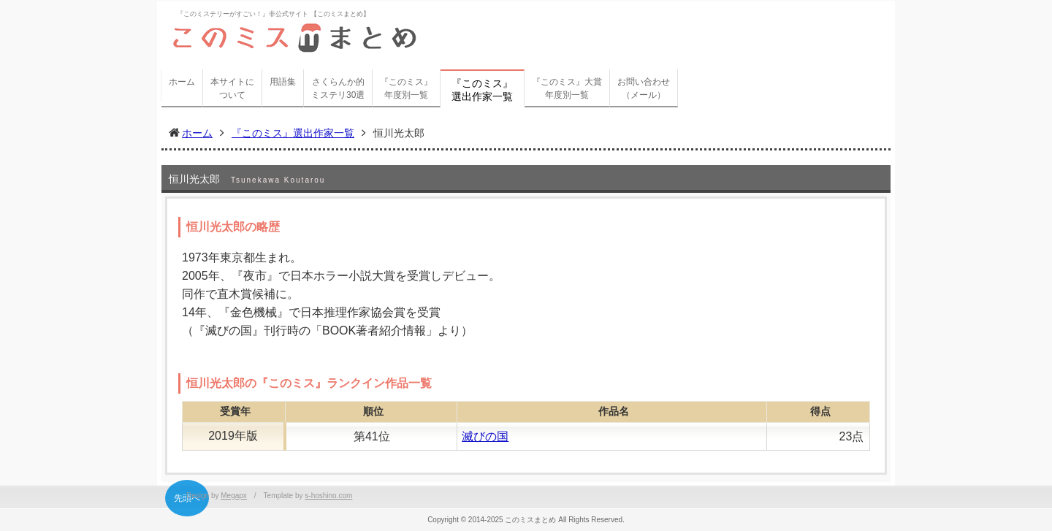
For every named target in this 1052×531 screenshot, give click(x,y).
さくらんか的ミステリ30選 (338, 88)
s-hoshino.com (328, 496)
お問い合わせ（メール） (643, 88)
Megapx (234, 496)
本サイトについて (232, 88)
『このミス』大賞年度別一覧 (567, 88)
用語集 (283, 82)
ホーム (182, 82)
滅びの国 (485, 436)
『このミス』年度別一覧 (406, 88)
